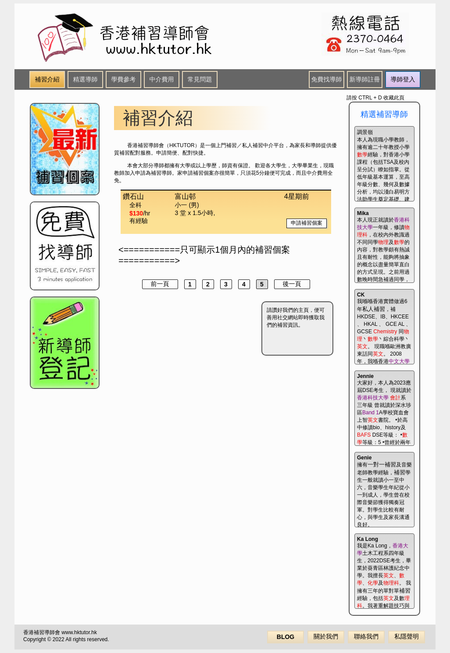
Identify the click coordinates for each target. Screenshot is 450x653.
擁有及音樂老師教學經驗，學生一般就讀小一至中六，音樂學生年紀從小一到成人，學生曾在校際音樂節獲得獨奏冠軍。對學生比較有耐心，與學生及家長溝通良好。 (384, 491)
